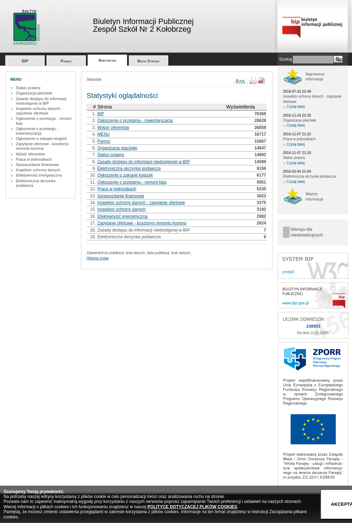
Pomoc (66, 61)
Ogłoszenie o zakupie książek (41, 138)
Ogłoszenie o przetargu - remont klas (131, 182)
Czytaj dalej (296, 107)
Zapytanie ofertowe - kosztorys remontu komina (42, 146)
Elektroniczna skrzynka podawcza (129, 168)
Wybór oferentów (30, 154)
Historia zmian (98, 258)
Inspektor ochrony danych (38, 170)
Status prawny (28, 88)
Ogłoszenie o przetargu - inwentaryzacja (37, 131)
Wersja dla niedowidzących (307, 232)
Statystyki (108, 60)
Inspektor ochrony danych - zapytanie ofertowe (39, 110)
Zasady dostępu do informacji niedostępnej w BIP (41, 101)
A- (244, 81)
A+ (238, 81)
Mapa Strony (148, 61)
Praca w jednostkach (34, 159)
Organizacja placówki (34, 93)
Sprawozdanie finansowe (37, 164)
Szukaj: (286, 59)
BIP (25, 61)
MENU (103, 134)
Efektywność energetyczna (39, 175)
